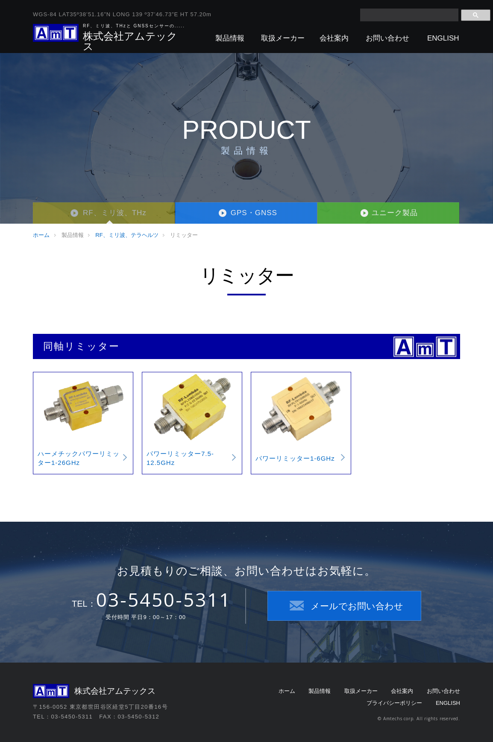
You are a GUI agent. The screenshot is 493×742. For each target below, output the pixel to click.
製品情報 (229, 38)
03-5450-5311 (163, 599)
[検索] (409, 15)
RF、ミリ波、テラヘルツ (126, 235)
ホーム (41, 235)
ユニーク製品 (395, 213)
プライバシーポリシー (394, 703)
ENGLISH (443, 38)
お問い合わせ (387, 38)
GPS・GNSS (254, 213)
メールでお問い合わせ (357, 606)
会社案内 (334, 38)
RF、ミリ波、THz (115, 213)
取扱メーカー (283, 38)
